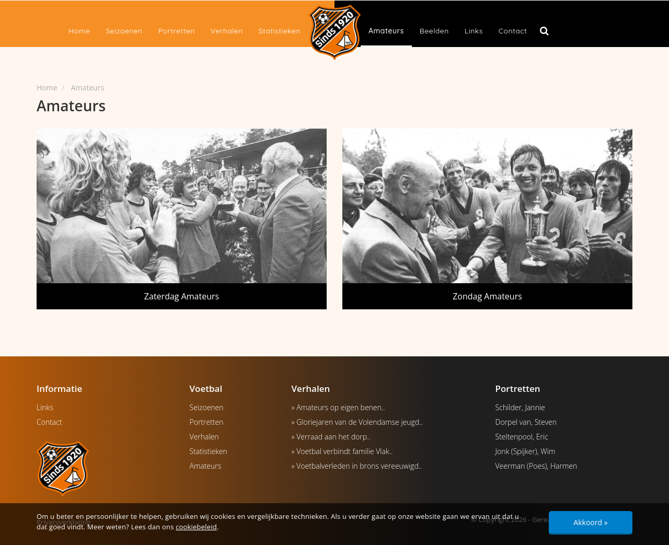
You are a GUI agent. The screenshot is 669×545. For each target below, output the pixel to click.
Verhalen (227, 31)
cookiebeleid (196, 526)
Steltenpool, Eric (521, 437)
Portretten (176, 31)
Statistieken (280, 31)
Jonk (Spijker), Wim (525, 451)
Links (474, 31)
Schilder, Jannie (520, 407)
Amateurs (386, 31)
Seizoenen (124, 31)
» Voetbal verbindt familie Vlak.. (342, 451)
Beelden (434, 31)
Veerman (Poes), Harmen (536, 466)
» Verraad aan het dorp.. (331, 437)
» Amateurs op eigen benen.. (338, 407)
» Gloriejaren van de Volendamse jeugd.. (357, 422)
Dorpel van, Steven (526, 422)
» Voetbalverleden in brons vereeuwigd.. (357, 466)
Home (79, 31)
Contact (513, 31)
